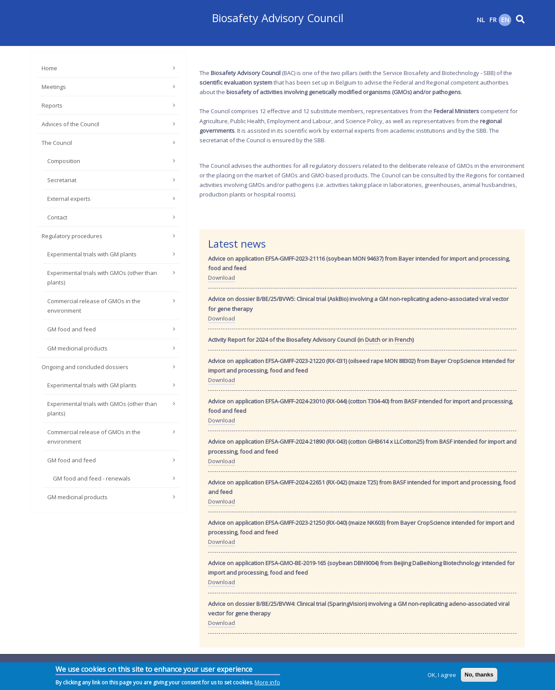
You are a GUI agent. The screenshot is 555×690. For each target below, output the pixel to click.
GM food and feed (71, 329)
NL (481, 20)
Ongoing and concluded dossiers (85, 367)
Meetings (54, 87)
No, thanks (479, 675)
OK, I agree (442, 676)
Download (221, 277)
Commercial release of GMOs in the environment (93, 305)
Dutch (372, 339)
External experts (69, 199)
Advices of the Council (70, 124)
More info (267, 683)
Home (49, 68)
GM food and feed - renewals (92, 478)
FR (492, 20)
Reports (52, 105)
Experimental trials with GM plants (92, 254)
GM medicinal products (77, 348)
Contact (57, 217)
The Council (57, 143)
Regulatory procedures (72, 236)
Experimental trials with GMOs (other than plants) (102, 277)
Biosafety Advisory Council (277, 17)
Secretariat (61, 180)
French (403, 339)
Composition (63, 161)
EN (505, 20)
